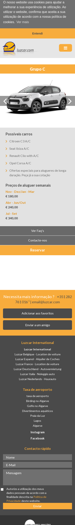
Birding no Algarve (37, 400)
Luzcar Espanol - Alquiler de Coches (37, 358)
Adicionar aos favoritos (38, 312)
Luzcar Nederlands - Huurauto (37, 378)
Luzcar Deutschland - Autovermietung (37, 368)
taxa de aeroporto (37, 395)
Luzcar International (37, 348)
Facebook (37, 437)
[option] (37, 100)
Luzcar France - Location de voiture (37, 363)
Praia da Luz (37, 415)
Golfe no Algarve (37, 405)
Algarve (37, 425)
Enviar (37, 505)
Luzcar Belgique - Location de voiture (38, 353)
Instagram (38, 431)
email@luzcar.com (46, 301)
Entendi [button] (37, 33)
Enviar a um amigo (37, 324)
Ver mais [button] (22, 22)
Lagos (37, 420)
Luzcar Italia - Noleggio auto (37, 373)
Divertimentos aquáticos (37, 410)
